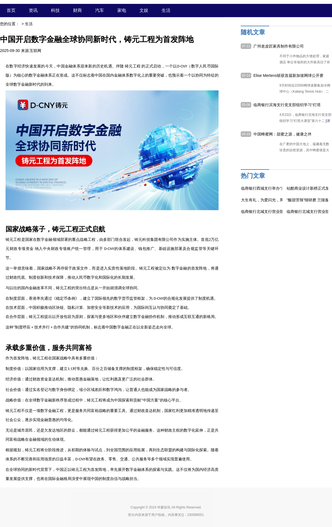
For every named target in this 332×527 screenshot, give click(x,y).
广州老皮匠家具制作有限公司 (278, 46)
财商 (77, 10)
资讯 (33, 10)
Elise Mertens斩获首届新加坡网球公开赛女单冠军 (288, 75)
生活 (166, 10)
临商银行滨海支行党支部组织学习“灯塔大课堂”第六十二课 (287, 105)
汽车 (99, 10)
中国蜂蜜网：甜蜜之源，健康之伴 (282, 134)
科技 (55, 10)
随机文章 (253, 32)
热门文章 (253, 175)
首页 (11, 10)
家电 (121, 10)
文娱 (143, 10)
